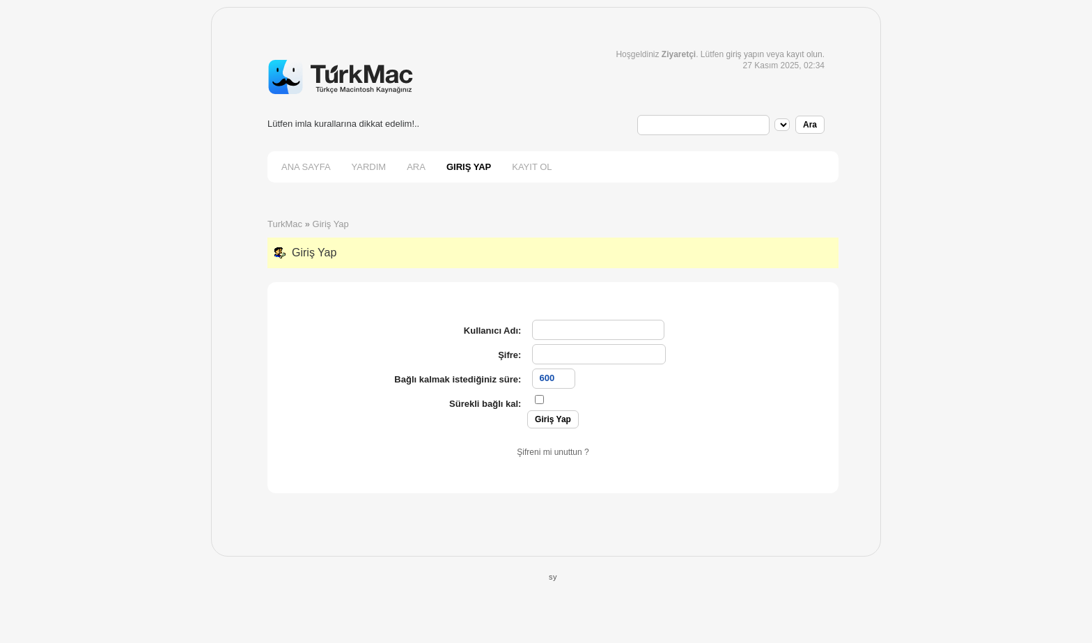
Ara (416, 167)
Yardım (369, 167)
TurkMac (284, 224)
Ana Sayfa (306, 167)
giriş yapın (745, 54)
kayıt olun (804, 54)
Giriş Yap (468, 167)
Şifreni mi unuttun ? (552, 452)
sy (553, 577)
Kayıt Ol (532, 167)
